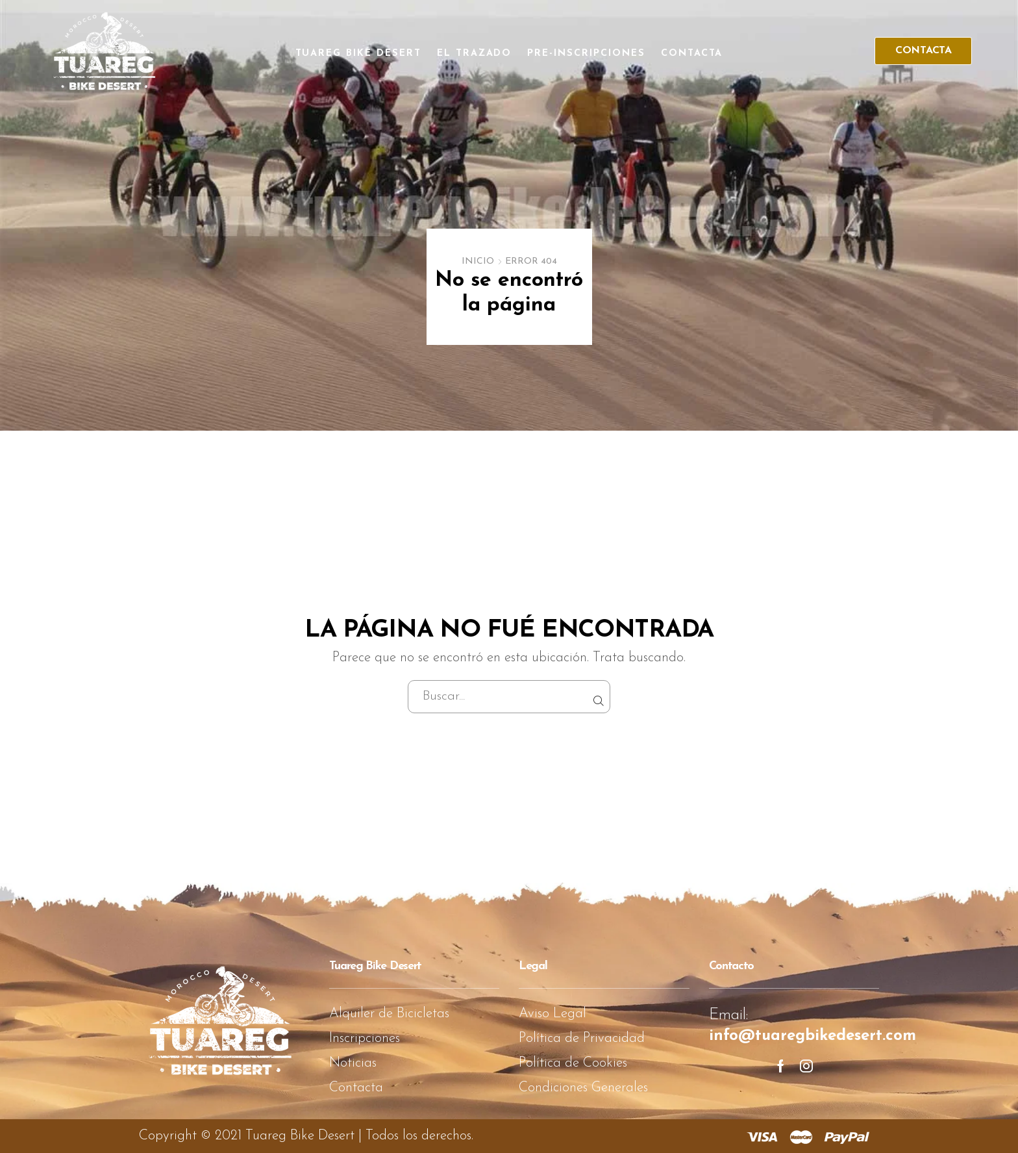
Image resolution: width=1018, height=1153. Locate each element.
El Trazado (474, 53)
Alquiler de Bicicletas (389, 1013)
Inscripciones (364, 1038)
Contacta (692, 53)
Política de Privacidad (582, 1038)
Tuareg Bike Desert (358, 53)
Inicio (478, 261)
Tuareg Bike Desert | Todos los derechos (358, 1136)
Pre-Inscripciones (586, 53)
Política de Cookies (573, 1063)
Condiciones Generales (583, 1088)
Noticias (353, 1063)
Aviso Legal (552, 1013)
